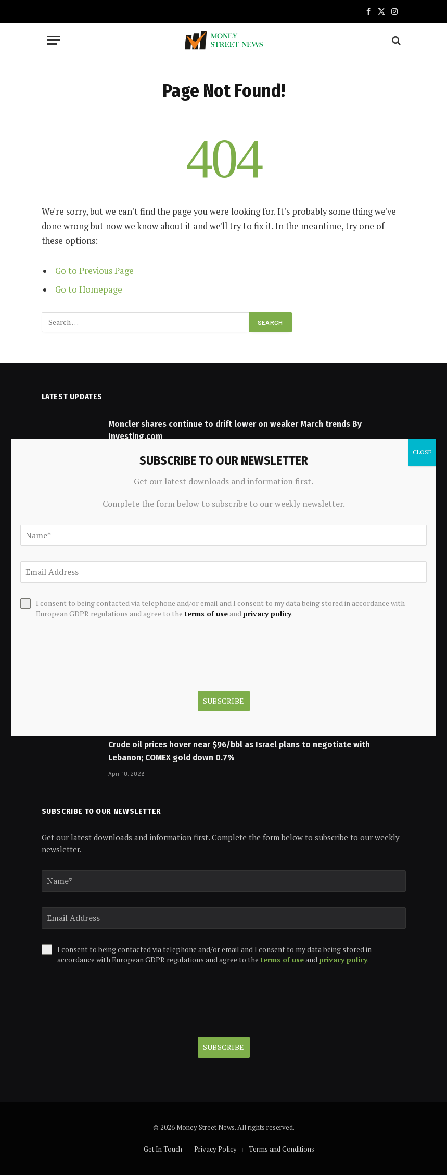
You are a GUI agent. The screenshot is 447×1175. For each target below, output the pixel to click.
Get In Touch (163, 1149)
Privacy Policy (215, 1149)
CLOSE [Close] (422, 452)
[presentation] (121, 1001)
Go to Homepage (88, 289)
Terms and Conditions (281, 1149)
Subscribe (224, 1047)
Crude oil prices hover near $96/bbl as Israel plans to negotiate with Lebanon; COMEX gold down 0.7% (239, 750)
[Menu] (53, 40)
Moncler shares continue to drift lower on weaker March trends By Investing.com (235, 430)
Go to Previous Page (94, 270)
